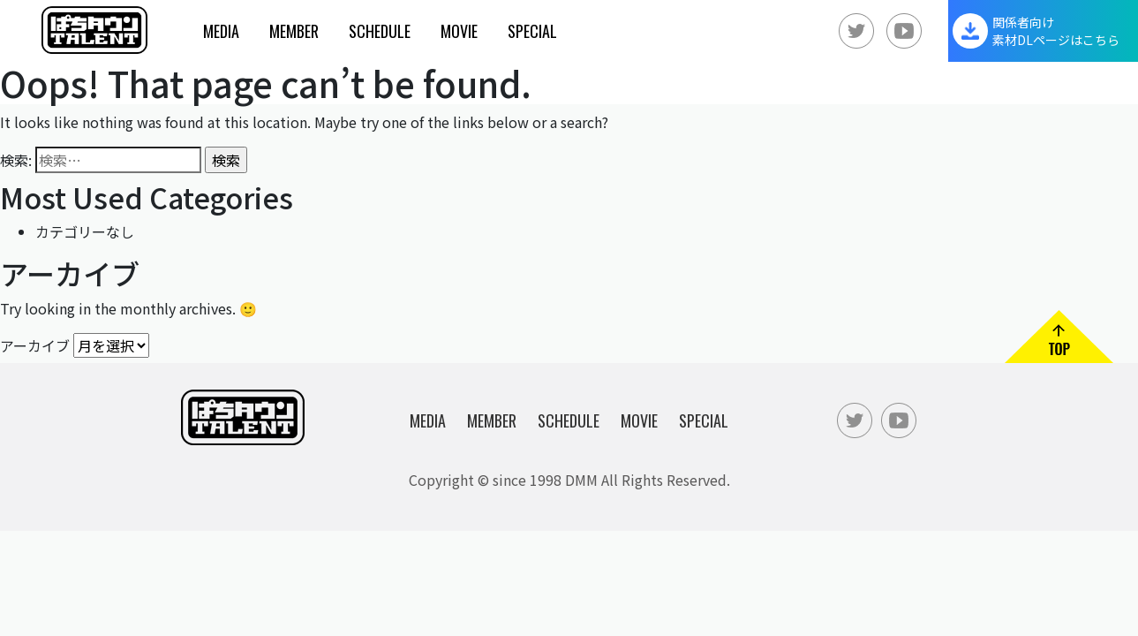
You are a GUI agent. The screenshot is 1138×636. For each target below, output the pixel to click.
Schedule (380, 30)
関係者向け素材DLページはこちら (1055, 31)
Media (221, 30)
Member (294, 30)
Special (532, 30)
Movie (459, 30)
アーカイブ (35, 344)
